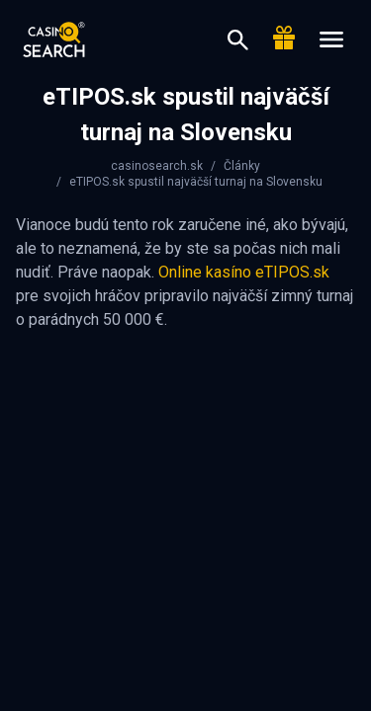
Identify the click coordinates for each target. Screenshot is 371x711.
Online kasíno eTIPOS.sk (243, 272)
